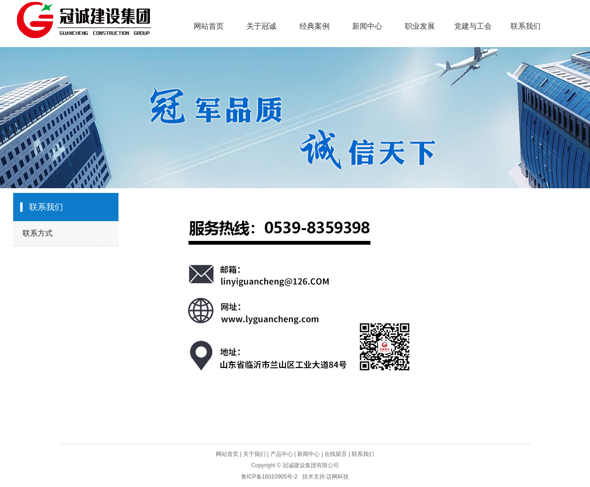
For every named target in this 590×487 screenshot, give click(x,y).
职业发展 (420, 26)
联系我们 (526, 26)
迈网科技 (337, 476)
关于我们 (254, 454)
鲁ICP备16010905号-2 (269, 476)
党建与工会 (473, 26)
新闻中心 (367, 26)
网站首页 (209, 26)
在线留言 (335, 454)
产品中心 (281, 454)
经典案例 (314, 26)
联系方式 (38, 233)
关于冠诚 (261, 26)
